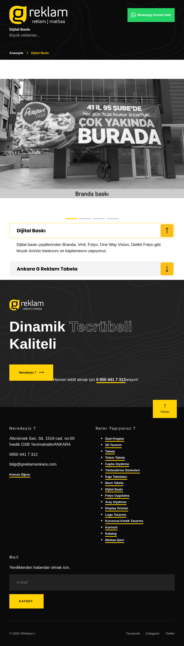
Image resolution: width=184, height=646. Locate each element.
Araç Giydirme (115, 502)
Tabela (110, 451)
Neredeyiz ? (31, 372)
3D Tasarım (113, 445)
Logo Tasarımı (115, 514)
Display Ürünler (116, 508)
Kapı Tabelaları (116, 476)
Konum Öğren (19, 474)
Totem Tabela (115, 457)
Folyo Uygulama (117, 495)
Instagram (153, 633)
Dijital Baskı (114, 489)
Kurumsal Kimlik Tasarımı (124, 521)
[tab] (92, 230)
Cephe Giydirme (117, 464)
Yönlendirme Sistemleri (122, 470)
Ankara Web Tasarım (50, 633)
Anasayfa (16, 53)
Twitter (170, 633)
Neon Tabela (114, 483)
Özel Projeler (114, 438)
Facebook (133, 633)
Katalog (111, 533)
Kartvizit (111, 527)
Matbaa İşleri (114, 540)
